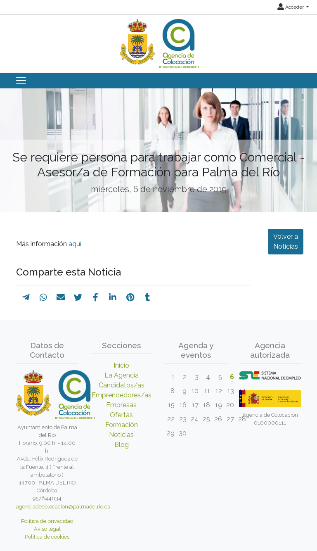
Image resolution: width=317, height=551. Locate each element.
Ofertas (121, 415)
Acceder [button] (291, 7)
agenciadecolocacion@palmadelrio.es (63, 507)
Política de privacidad (47, 521)
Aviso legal (47, 529)
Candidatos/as (121, 385)
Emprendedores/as (121, 395)
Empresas (121, 405)
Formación (121, 425)
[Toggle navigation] (21, 80)
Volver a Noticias (285, 241)
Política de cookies (47, 537)
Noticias (121, 435)
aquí (74, 244)
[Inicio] (158, 41)
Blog (121, 445)
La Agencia (121, 375)
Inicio (121, 365)
